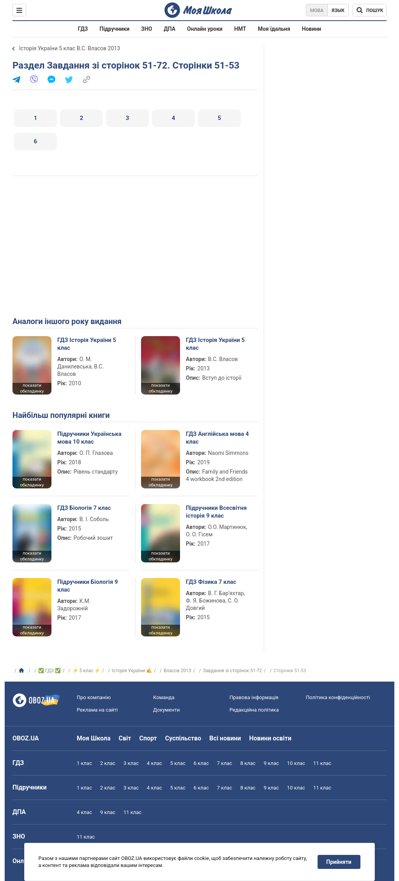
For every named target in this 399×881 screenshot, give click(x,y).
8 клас (248, 763)
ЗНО (146, 29)
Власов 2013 (177, 670)
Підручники (115, 29)
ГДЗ (83, 29)
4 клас (154, 763)
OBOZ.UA (25, 738)
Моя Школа (94, 738)
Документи (166, 710)
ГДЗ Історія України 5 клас (86, 344)
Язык (338, 10)
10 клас (296, 763)
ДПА (169, 29)
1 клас (84, 763)
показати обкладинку (32, 388)
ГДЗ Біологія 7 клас (84, 507)
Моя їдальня (274, 29)
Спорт (148, 738)
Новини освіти (270, 738)
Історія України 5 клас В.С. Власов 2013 (69, 48)
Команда (164, 697)
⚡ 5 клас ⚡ (86, 670)
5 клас (177, 763)
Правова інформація (254, 697)
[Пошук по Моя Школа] (369, 10)
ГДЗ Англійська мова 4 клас (217, 437)
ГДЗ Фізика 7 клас (211, 581)
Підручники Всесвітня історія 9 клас (216, 511)
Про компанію (94, 697)
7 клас (224, 763)
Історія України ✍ (132, 670)
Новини (311, 29)
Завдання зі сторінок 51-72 (232, 670)
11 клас (322, 763)
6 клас (201, 763)
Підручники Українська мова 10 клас (89, 437)
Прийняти (339, 862)
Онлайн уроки (204, 29)
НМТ (240, 29)
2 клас (107, 763)
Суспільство (183, 738)
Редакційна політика (254, 710)
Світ (125, 738)
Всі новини (225, 738)
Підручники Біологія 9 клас (87, 585)
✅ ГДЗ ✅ (49, 670)
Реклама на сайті (97, 710)
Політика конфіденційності (338, 697)
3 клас (131, 763)
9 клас (271, 763)
